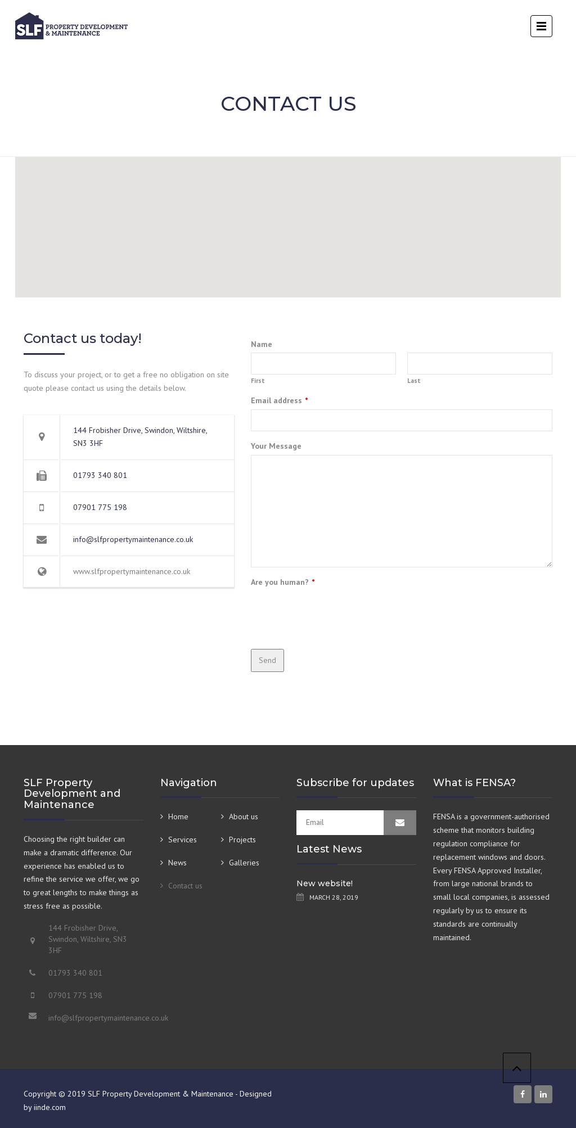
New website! (324, 883)
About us (243, 816)
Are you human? (283, 582)
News (177, 863)
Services (182, 839)
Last (414, 381)
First (258, 381)
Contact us (185, 886)
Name (261, 344)
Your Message (276, 446)
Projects (242, 839)
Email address (279, 400)
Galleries (244, 863)
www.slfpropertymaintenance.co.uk (131, 571)
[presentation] (336, 613)
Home (178, 816)
